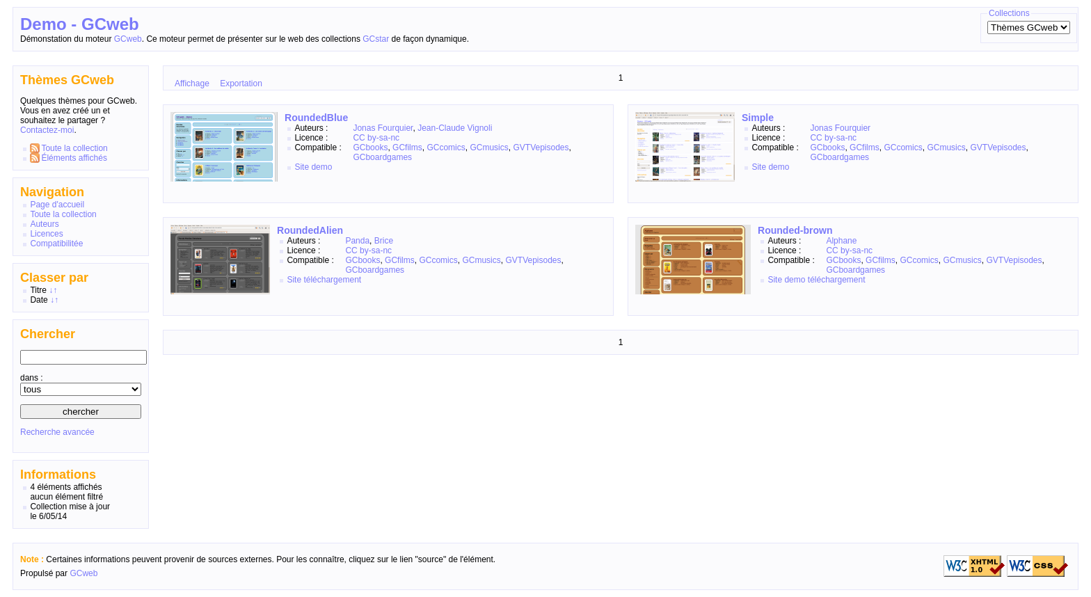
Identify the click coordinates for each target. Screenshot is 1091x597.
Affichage (192, 83)
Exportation (241, 83)
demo (321, 167)
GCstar (376, 39)
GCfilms (407, 147)
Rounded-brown (795, 230)
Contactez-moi (47, 130)
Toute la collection (74, 148)
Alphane (841, 241)
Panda (357, 241)
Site (301, 167)
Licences (46, 234)
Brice (383, 241)
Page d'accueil (57, 204)
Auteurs (44, 224)
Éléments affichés (74, 158)
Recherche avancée (57, 432)
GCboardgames (382, 157)
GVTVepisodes (540, 147)
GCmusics (489, 147)
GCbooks (370, 147)
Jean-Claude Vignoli (454, 128)
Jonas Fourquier (383, 128)
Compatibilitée (56, 243)
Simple (758, 117)
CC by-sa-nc (376, 138)
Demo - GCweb (79, 24)
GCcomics (446, 147)
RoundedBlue (316, 117)
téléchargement (332, 280)
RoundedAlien (310, 230)
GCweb (128, 39)
